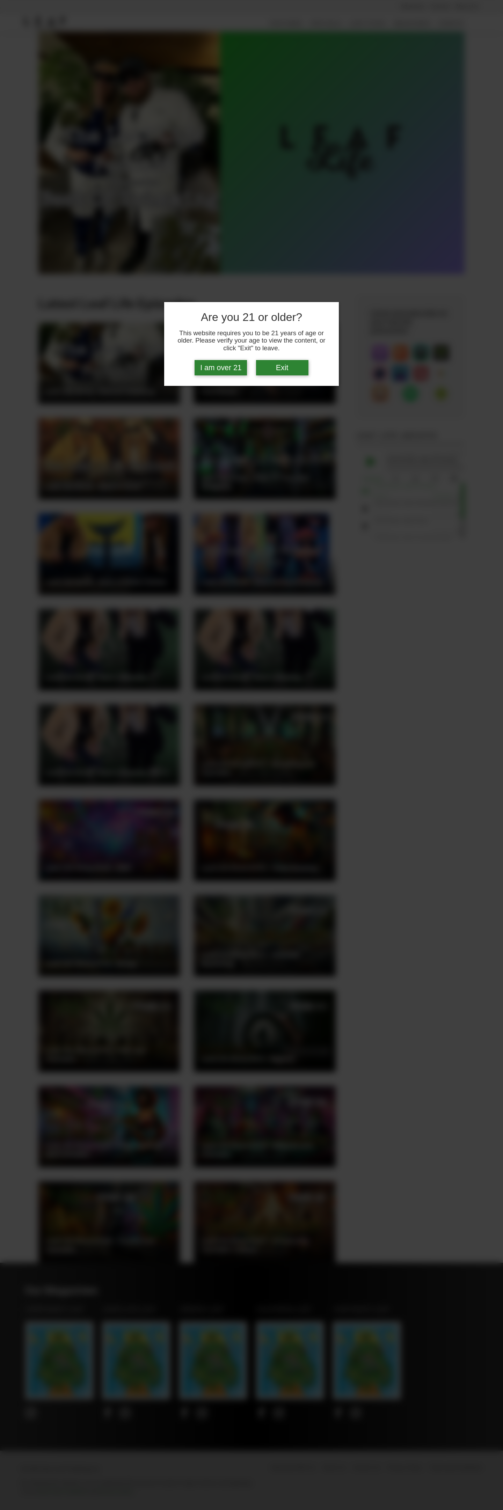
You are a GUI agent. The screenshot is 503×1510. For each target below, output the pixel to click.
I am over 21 (221, 368)
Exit (282, 368)
